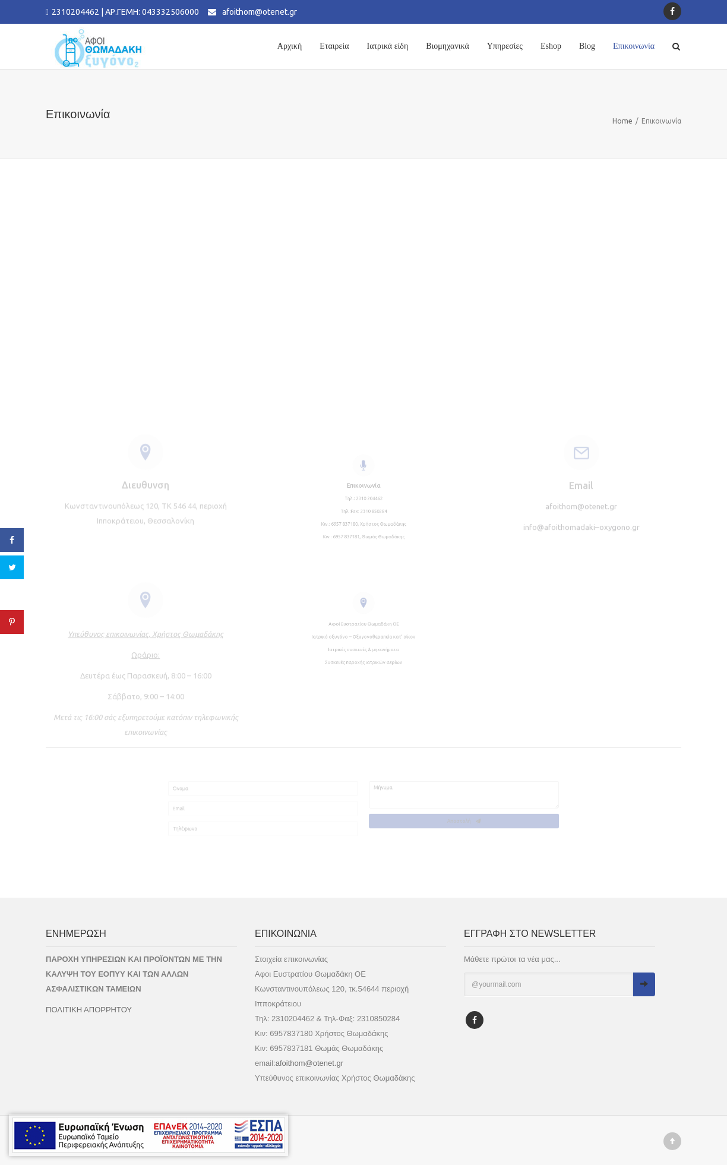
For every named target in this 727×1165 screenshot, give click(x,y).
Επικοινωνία (634, 46)
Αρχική (289, 46)
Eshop (550, 46)
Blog (587, 46)
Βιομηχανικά (447, 46)
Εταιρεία (334, 46)
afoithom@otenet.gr (259, 12)
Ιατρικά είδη (388, 46)
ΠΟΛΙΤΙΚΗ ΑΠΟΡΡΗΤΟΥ (89, 1009)
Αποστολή (524, 828)
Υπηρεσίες (505, 46)
